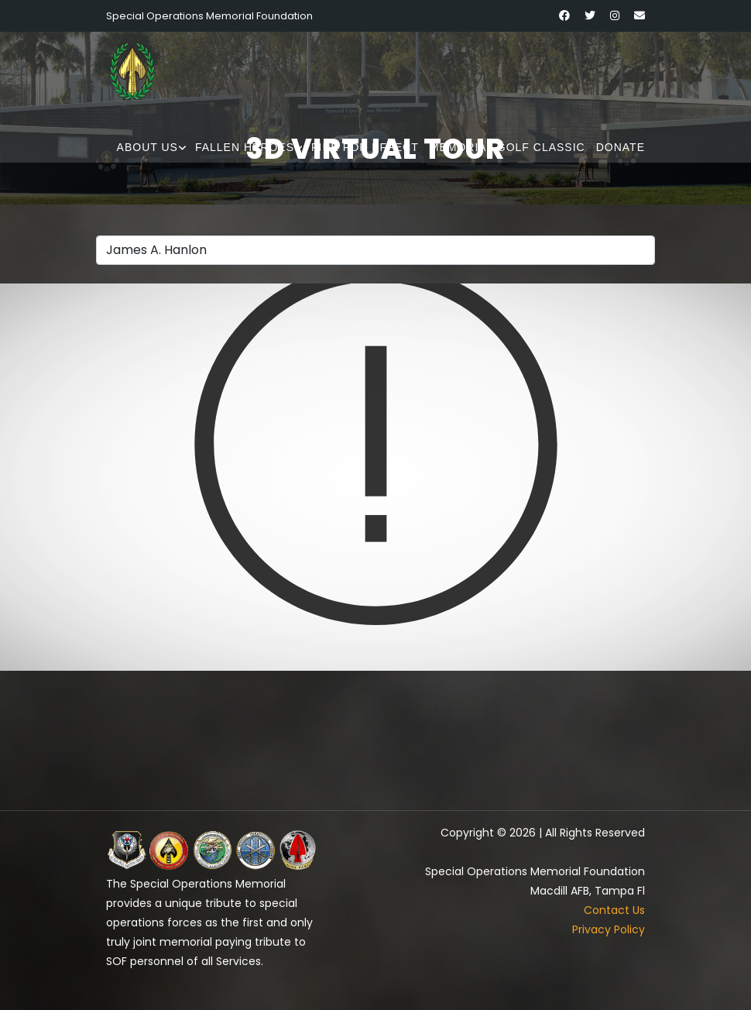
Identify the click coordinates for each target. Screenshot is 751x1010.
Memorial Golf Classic (507, 147)
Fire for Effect (365, 147)
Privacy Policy (608, 929)
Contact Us (614, 910)
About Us (147, 147)
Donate (620, 147)
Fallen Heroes (244, 147)
